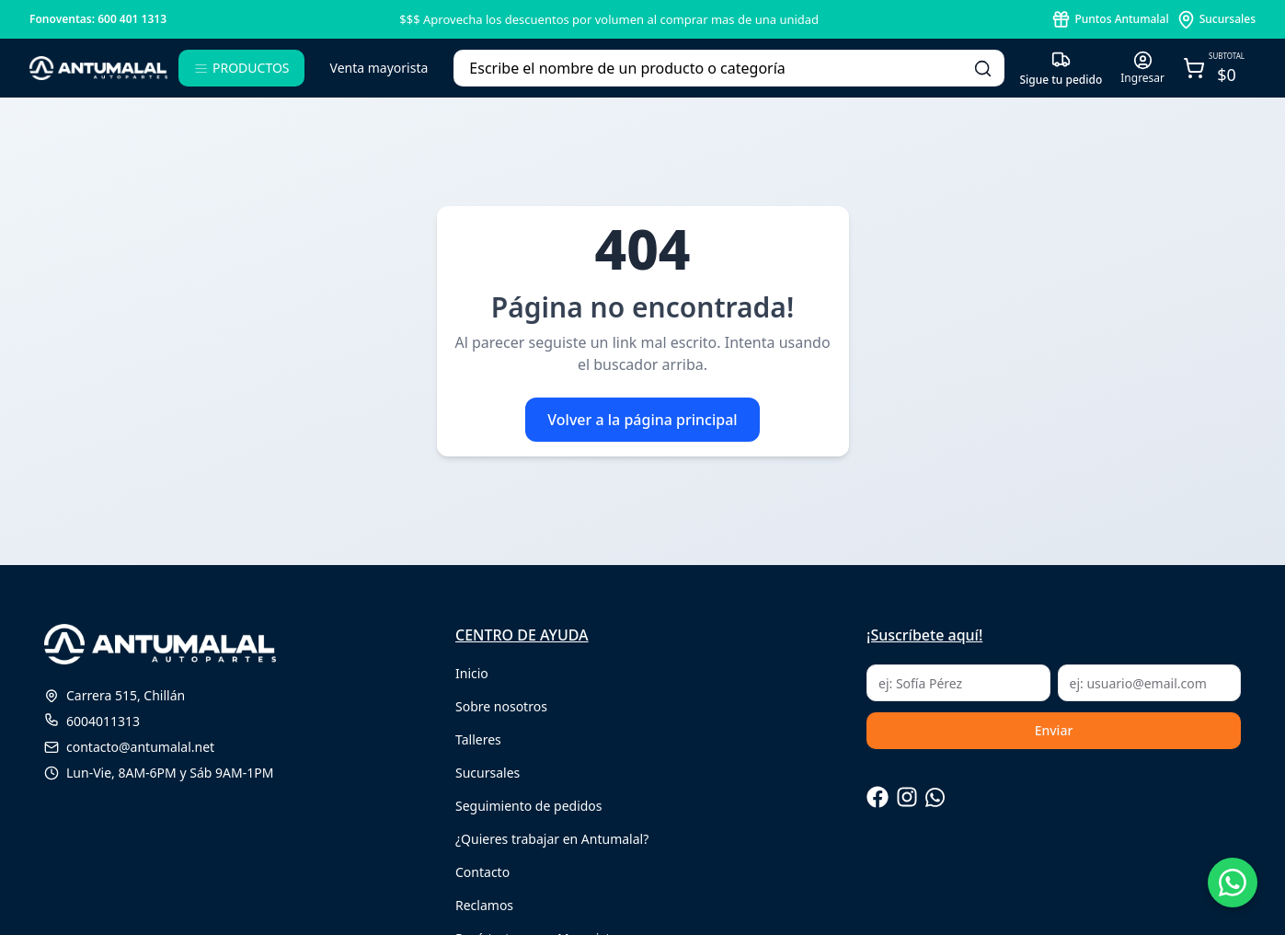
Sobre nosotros (501, 706)
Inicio (471, 673)
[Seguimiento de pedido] (1060, 68)
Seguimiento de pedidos (528, 805)
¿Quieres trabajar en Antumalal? (551, 839)
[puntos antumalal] (1109, 19)
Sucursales (487, 772)
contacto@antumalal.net (129, 747)
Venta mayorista (379, 67)
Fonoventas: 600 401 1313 (97, 19)
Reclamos (484, 905)
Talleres (478, 739)
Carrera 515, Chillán (114, 695)
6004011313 (92, 721)
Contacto (482, 872)
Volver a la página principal (642, 420)
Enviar (1054, 730)
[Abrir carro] (1214, 68)
